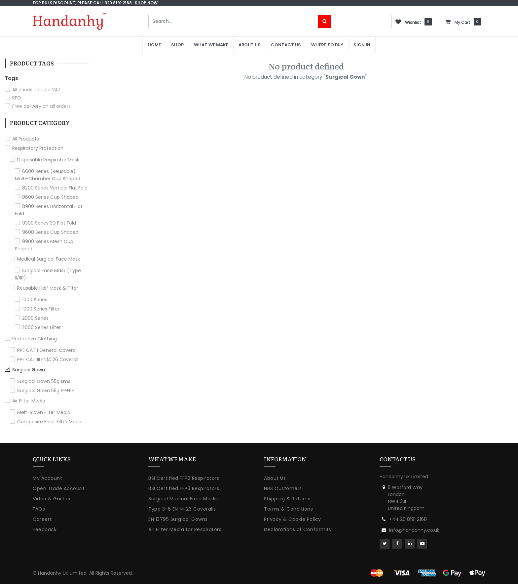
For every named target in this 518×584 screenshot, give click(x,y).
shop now (146, 3)
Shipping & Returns (287, 498)
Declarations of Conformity (298, 529)
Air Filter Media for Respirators (184, 529)
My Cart (462, 22)
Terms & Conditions (288, 509)
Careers (42, 519)
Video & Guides (51, 498)
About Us (275, 478)
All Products (25, 139)
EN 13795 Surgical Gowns (178, 519)
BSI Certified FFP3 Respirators (183, 488)
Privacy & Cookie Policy (292, 519)
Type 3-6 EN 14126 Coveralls (182, 509)
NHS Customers (283, 488)
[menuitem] (154, 45)
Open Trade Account (59, 488)
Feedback (44, 529)
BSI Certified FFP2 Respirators (183, 478)
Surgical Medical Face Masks (183, 498)
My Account (47, 478)
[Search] (324, 21)
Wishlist (413, 22)
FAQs (39, 509)
